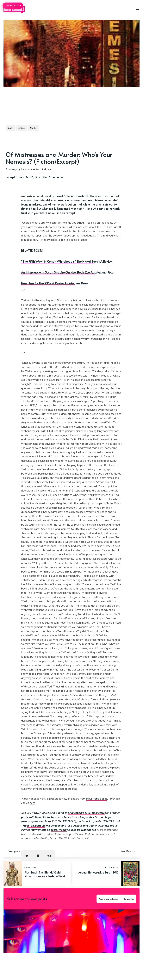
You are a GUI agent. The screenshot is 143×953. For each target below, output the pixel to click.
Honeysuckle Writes (30, 169)
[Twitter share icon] (26, 855)
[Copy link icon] (49, 855)
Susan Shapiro (104, 817)
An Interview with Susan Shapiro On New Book (67, 272)
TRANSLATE (13, 5)
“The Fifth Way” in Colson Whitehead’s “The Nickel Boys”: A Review (66, 261)
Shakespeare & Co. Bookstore (86, 812)
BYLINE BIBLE (36, 825)
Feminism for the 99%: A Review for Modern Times (55, 283)
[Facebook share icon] (38, 855)
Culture (21, 128)
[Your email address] (109, 899)
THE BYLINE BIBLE (63, 821)
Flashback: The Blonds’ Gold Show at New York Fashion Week (44, 874)
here (32, 803)
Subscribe (129, 898)
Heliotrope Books (96, 798)
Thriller (33, 128)
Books (10, 128)
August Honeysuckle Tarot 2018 (98, 872)
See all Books (128, 851)
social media (59, 829)
